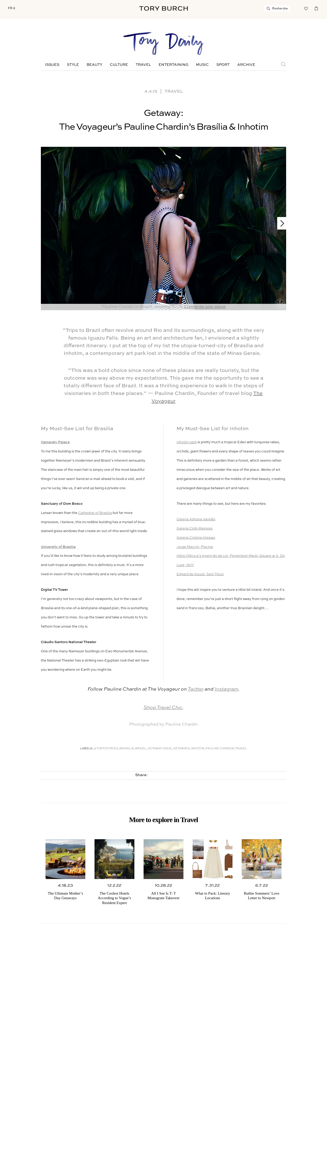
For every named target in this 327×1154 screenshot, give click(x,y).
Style (73, 65)
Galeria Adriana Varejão (196, 519)
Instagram (226, 689)
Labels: (86, 748)
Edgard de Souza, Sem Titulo (200, 574)
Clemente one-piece (205, 307)
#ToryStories (106, 748)
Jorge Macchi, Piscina (195, 547)
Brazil (140, 748)
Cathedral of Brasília (95, 513)
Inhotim (197, 748)
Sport (223, 65)
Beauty (94, 65)
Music (202, 65)
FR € (11, 8)
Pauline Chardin (219, 748)
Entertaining (173, 65)
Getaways (181, 748)
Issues (52, 65)
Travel (143, 65)
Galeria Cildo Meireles (195, 528)
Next (280, 223)
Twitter (196, 689)
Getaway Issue (160, 748)
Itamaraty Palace (55, 442)
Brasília (126, 748)
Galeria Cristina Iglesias (196, 537)
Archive (246, 65)
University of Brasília (58, 547)
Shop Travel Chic (163, 707)
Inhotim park (187, 442)
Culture (119, 65)
